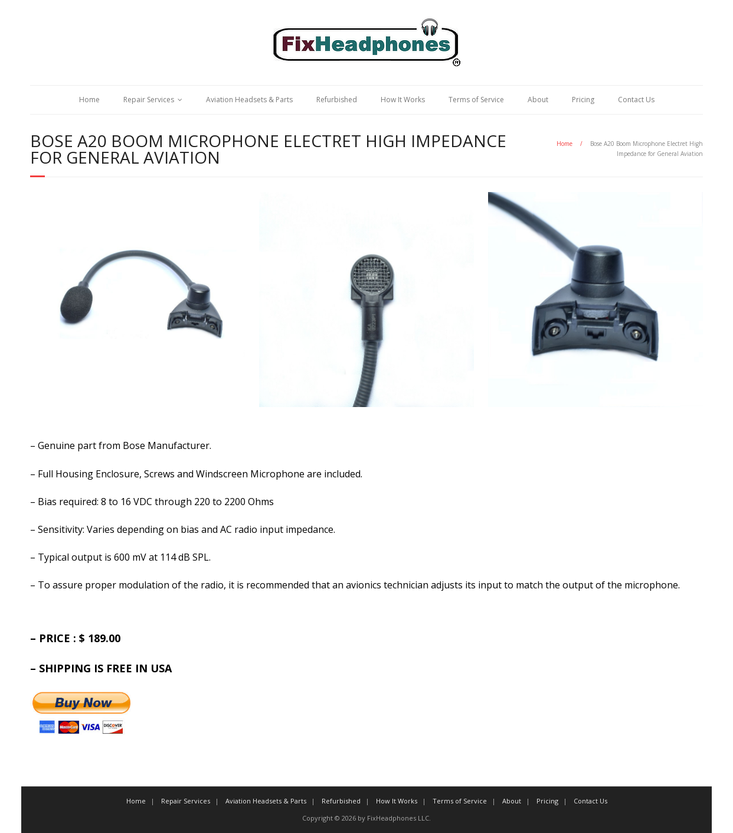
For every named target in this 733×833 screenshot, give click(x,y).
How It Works (403, 100)
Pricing (583, 100)
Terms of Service (476, 100)
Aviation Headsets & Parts (249, 100)
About (538, 100)
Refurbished (336, 100)
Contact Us (636, 100)
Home (89, 100)
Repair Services (148, 100)
